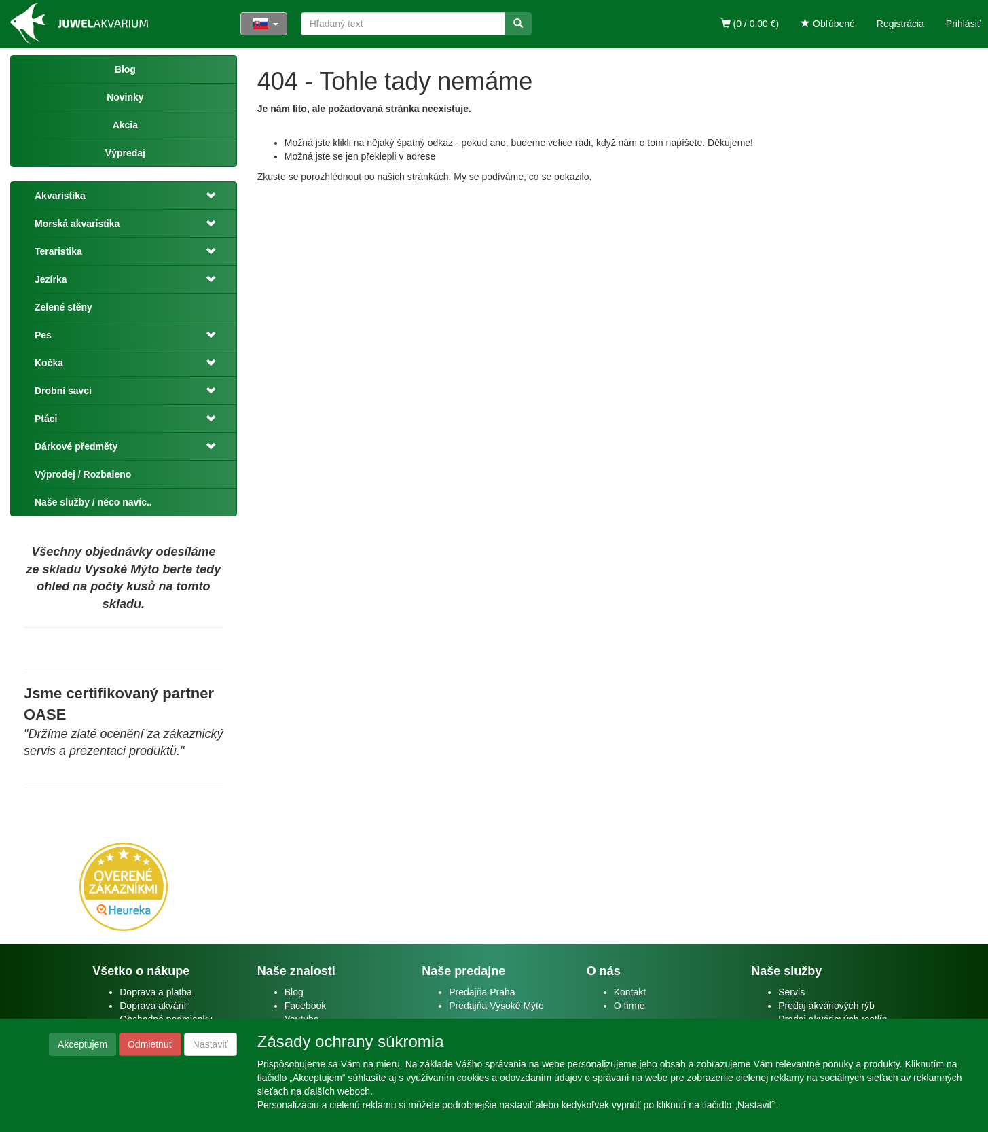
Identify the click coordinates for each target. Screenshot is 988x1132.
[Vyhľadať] (518, 23)
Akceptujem (82, 1044)
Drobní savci (63, 390)
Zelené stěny (63, 307)
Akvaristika (60, 195)
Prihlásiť (963, 23)
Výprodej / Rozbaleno (83, 474)
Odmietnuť (150, 1044)
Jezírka (51, 279)
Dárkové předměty (76, 446)
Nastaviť (210, 1044)
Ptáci (46, 418)
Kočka (49, 362)
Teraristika (58, 251)
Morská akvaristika (77, 223)
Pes (43, 335)
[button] (208, 195)
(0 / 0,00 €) (750, 23)
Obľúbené (828, 23)
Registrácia (900, 23)
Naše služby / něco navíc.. (93, 502)
